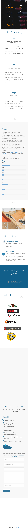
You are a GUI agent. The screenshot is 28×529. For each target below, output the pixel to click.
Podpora (17, 527)
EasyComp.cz (7, 430)
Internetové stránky (20, 13)
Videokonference (21, 7)
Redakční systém (9, 13)
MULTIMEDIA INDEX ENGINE (17, 157)
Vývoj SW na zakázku (9, 7)
